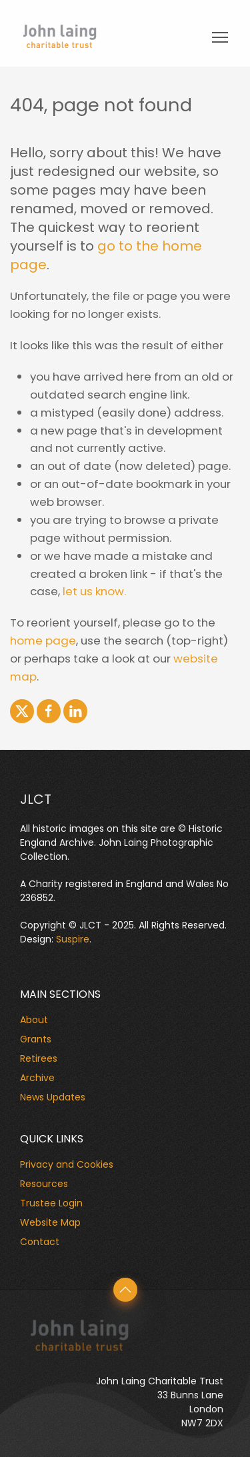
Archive (37, 1077)
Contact (39, 1241)
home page (43, 641)
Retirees (38, 1058)
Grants (35, 1039)
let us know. (94, 591)
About (34, 1019)
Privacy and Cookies (66, 1164)
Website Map (50, 1222)
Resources (44, 1183)
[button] (125, 1290)
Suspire (72, 939)
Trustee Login (51, 1203)
